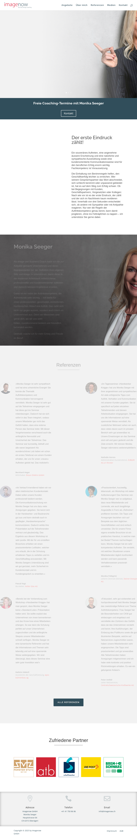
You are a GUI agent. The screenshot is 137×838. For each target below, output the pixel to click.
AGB (121, 831)
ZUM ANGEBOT (30, 76)
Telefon (68, 807)
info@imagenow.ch (107, 811)
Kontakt (123, 5)
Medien (111, 5)
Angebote (67, 5)
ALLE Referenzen (68, 702)
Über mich (82, 5)
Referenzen (97, 5)
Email (107, 807)
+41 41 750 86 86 (68, 811)
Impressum (112, 831)
